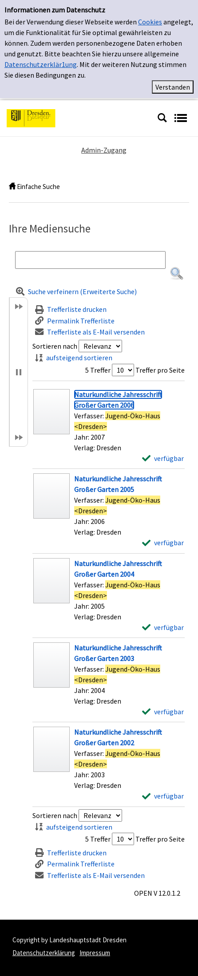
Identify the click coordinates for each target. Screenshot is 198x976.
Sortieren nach (54, 346)
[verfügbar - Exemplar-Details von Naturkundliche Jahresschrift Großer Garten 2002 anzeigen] (163, 796)
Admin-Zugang (104, 150)
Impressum (94, 952)
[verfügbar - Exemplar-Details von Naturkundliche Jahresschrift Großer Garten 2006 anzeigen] (163, 458)
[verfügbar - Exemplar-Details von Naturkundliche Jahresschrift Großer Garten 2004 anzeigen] (163, 627)
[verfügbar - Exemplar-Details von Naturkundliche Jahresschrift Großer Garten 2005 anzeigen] (163, 542)
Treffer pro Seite (160, 370)
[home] (12, 186)
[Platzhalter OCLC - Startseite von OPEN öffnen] (78, 117)
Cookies (150, 21)
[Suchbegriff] (90, 260)
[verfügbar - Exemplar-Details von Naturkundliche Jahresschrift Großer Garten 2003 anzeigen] (163, 711)
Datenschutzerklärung (43, 952)
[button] (177, 274)
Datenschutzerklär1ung (40, 64)
